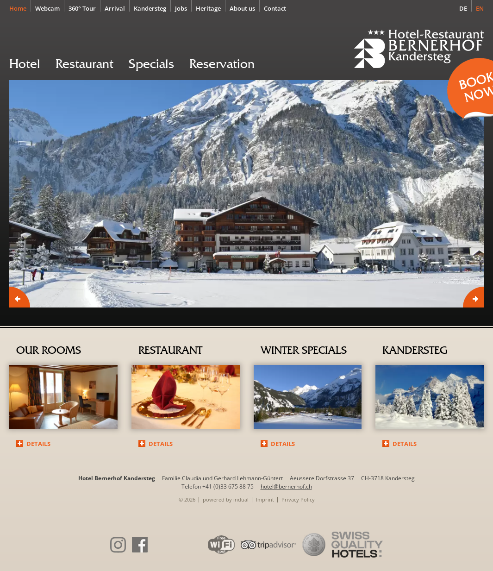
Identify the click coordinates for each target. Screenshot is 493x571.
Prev (19, 297)
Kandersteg (414, 350)
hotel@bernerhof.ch (286, 486)
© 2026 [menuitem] (187, 499)
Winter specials (304, 350)
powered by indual (226, 499)
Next (473, 297)
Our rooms (48, 350)
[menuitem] (20, 8)
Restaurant (170, 350)
